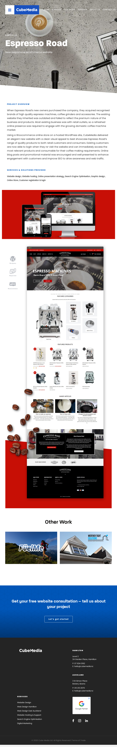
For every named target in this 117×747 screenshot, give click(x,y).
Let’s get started (58, 619)
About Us (95, 9)
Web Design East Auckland (29, 711)
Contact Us (109, 9)
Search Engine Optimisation (29, 719)
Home (47, 9)
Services (57, 9)
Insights (82, 9)
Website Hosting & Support (29, 715)
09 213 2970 (79, 688)
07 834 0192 (79, 663)
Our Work (69, 9)
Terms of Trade (79, 740)
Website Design (24, 702)
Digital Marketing (24, 723)
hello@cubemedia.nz (83, 666)
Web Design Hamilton (27, 706)
